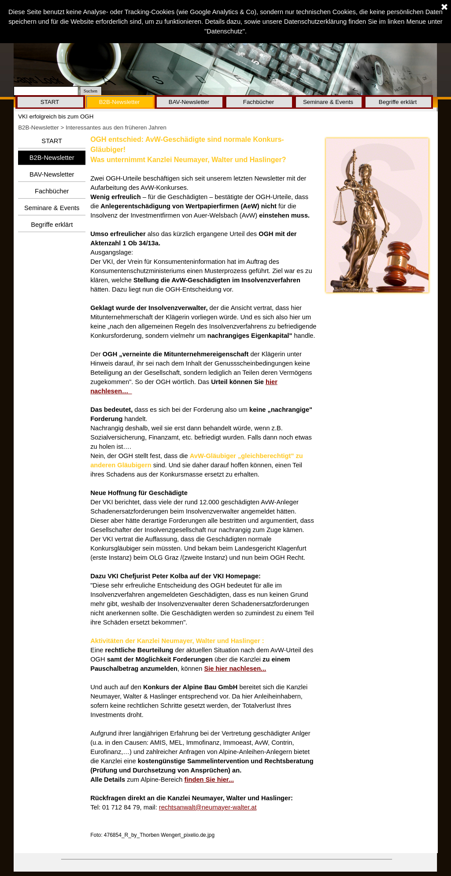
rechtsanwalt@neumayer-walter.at (208, 807)
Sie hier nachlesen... (235, 668)
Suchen (90, 91)
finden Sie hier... (209, 779)
